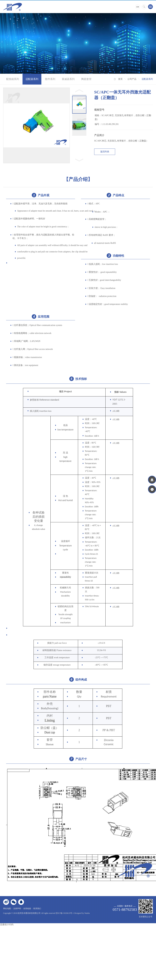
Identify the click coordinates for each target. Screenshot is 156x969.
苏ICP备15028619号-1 (65, 913)
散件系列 (50, 79)
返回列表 (104, 151)
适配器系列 (32, 79)
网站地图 (7, 908)
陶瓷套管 (86, 79)
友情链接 (27, 908)
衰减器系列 (68, 79)
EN (137, 7)
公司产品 (131, 79)
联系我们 (37, 908)
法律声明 (17, 908)
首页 (120, 79)
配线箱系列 (12, 79)
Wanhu (87, 913)
